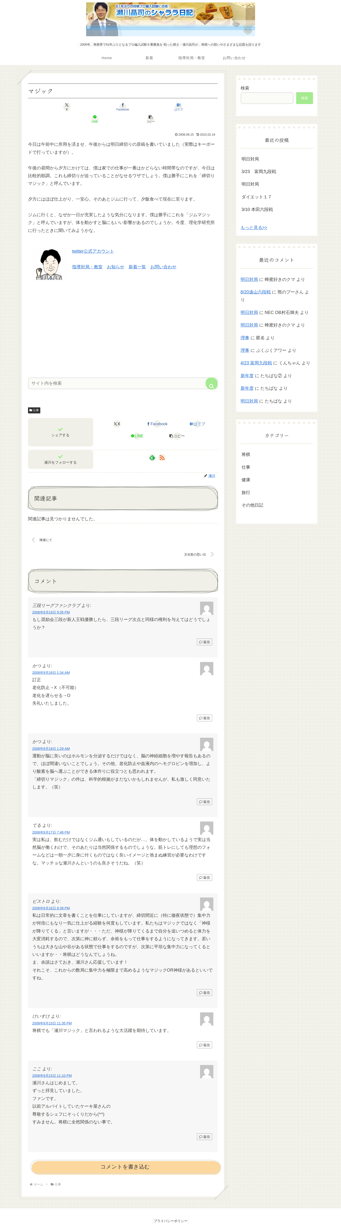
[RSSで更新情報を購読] (162, 445)
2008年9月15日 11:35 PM (52, 1012)
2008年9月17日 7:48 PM (51, 821)
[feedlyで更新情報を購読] (152, 445)
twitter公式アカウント (93, 239)
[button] (186, 107)
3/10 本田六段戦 (257, 209)
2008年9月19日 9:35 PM (51, 601)
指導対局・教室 (87, 254)
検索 (245, 88)
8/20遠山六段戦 (256, 292)
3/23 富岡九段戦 (259, 171)
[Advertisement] (123, 316)
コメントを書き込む (125, 1156)
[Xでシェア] (59, 107)
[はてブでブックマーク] (123, 107)
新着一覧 (137, 254)
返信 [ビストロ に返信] (204, 981)
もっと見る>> (254, 227)
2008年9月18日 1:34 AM (51, 661)
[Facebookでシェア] (91, 107)
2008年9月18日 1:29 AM (51, 737)
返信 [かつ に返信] (204, 707)
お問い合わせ (163, 254)
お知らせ (115, 254)
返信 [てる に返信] (204, 867)
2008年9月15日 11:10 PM (52, 1065)
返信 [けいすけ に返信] (204, 1034)
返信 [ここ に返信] (204, 1126)
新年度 (247, 375)
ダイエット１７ (257, 197)
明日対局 (250, 159)
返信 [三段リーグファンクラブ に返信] (204, 631)
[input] (123, 371)
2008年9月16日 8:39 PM (51, 897)
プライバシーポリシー (171, 1210)
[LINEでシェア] (154, 107)
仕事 (34, 398)
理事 (245, 337)
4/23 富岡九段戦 (256, 363)
